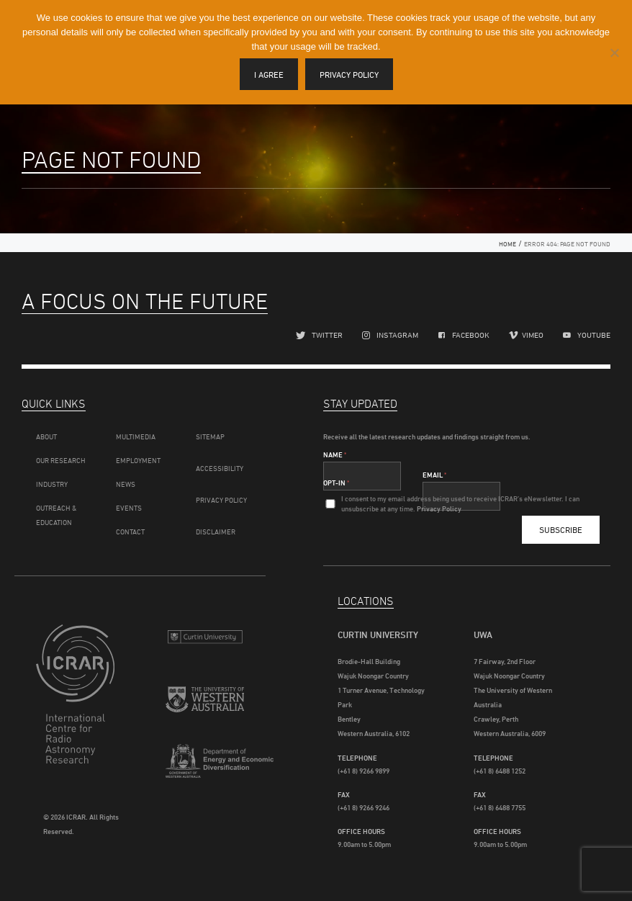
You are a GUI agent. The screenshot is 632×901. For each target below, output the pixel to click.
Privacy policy (349, 74)
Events (129, 507)
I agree (269, 74)
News (125, 484)
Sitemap (210, 436)
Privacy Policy (221, 500)
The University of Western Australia (205, 706)
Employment (138, 460)
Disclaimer (215, 531)
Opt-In (336, 482)
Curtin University (205, 641)
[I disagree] (614, 52)
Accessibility (219, 468)
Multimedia (135, 436)
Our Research (61, 460)
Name (334, 454)
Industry (52, 484)
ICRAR (75, 704)
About (46, 436)
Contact (130, 531)
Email (434, 474)
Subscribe (560, 529)
